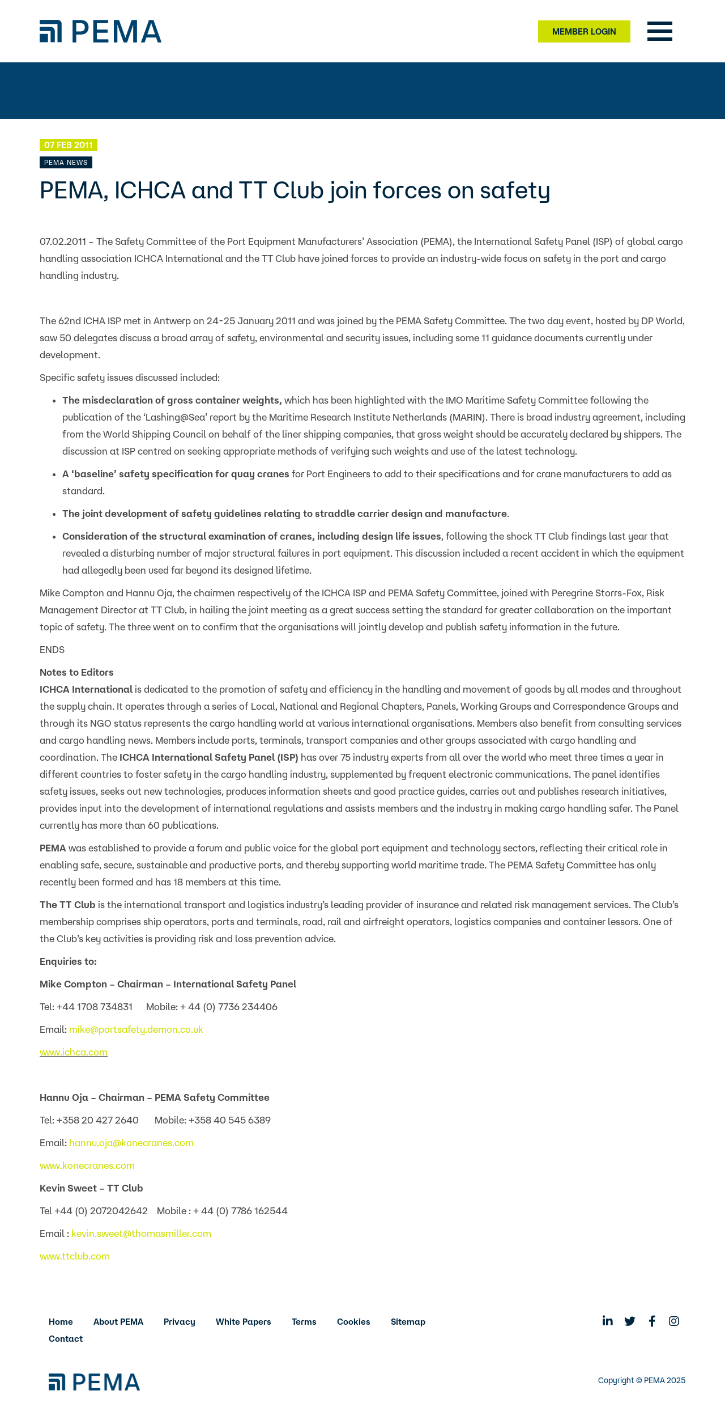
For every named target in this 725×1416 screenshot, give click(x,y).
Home (61, 1321)
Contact (66, 1338)
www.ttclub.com (75, 1255)
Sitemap (408, 1321)
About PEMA (118, 1321)
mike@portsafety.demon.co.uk (136, 1029)
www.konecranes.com (87, 1165)
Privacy (179, 1321)
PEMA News (66, 162)
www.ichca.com (74, 1051)
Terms (304, 1321)
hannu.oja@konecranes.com (131, 1142)
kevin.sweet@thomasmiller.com (141, 1233)
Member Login (584, 31)
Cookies (353, 1321)
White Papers (243, 1321)
